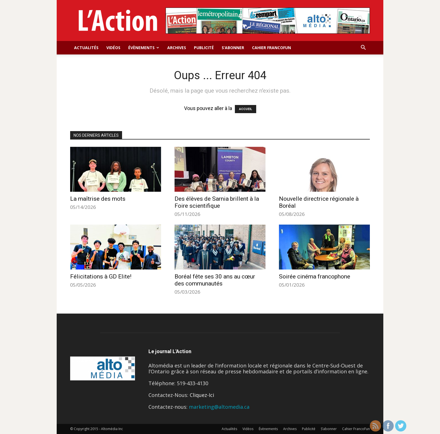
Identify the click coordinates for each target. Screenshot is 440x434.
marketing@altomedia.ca (219, 406)
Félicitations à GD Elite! (100, 276)
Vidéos (113, 47)
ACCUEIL (245, 109)
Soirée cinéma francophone (314, 276)
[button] (363, 47)
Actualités (86, 47)
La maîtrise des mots (97, 198)
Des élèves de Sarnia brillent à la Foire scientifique (217, 202)
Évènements (143, 47)
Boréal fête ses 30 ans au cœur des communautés (215, 280)
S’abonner (233, 47)
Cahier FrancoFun (271, 47)
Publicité (204, 47)
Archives (176, 47)
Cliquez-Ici (202, 395)
